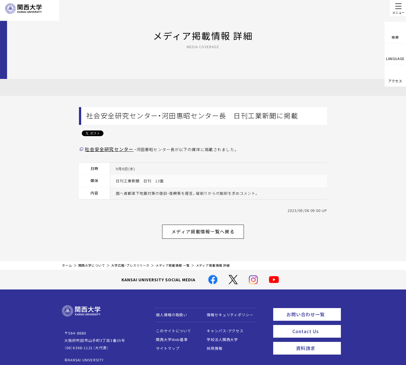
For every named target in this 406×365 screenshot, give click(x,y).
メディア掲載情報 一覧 (173, 262)
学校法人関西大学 (219, 336)
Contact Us (314, 326)
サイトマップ (165, 345)
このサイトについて (171, 327)
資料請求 (316, 341)
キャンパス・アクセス (222, 327)
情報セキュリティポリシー (227, 311)
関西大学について (91, 262)
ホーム (67, 262)
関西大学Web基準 (169, 336)
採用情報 (212, 345)
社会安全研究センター (106, 149)
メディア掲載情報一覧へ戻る (207, 230)
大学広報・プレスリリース (130, 262)
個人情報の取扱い (169, 311)
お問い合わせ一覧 (312, 310)
